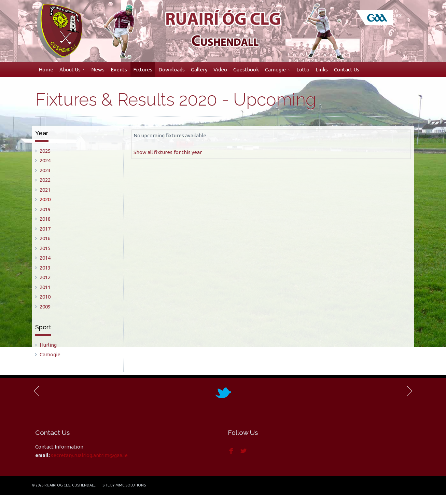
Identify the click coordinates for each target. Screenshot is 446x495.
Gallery (199, 69)
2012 (45, 277)
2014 (45, 258)
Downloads (171, 69)
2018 (45, 219)
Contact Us (346, 69)
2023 (45, 170)
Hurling (48, 345)
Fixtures (142, 69)
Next (409, 390)
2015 (45, 248)
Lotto (302, 69)
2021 (45, 190)
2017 (45, 229)
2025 (45, 151)
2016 (45, 238)
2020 (45, 199)
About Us (72, 69)
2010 (45, 297)
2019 (45, 209)
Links (322, 69)
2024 (45, 160)
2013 (45, 268)
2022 (45, 180)
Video (220, 69)
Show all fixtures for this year (168, 152)
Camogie (277, 69)
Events (119, 69)
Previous (37, 390)
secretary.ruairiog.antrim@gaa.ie (89, 455)
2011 (45, 287)
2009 (45, 307)
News (97, 69)
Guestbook (246, 69)
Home (46, 69)
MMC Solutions (130, 485)
